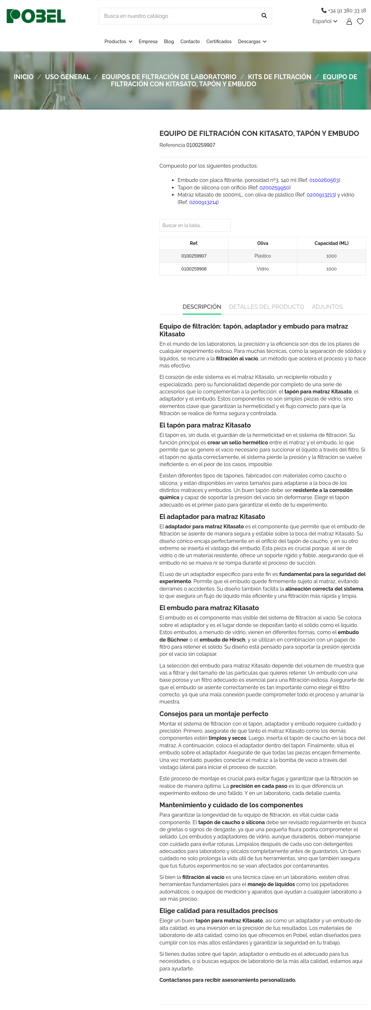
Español (325, 21)
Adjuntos (327, 306)
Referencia (172, 145)
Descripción (202, 306)
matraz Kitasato (255, 377)
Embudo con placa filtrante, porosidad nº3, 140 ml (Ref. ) (259, 180)
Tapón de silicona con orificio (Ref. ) (234, 188)
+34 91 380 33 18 (343, 10)
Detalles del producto (266, 306)
